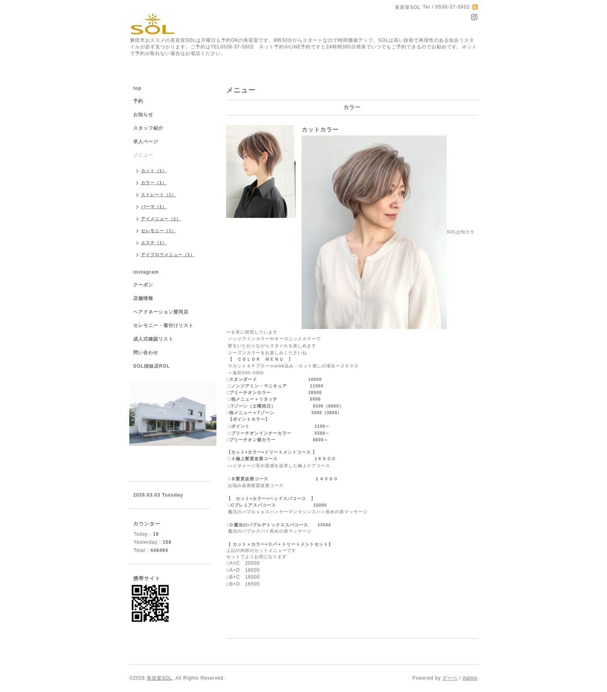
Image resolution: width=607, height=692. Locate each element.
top (137, 88)
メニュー (143, 155)
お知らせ (143, 114)
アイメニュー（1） (161, 218)
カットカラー (320, 129)
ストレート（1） (158, 194)
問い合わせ (145, 352)
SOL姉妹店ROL (151, 366)
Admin (470, 678)
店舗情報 (143, 298)
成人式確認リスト (153, 339)
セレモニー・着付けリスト (163, 325)
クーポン (143, 285)
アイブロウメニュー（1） (168, 254)
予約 (138, 101)
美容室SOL (159, 678)
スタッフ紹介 (148, 128)
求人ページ (145, 141)
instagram (146, 272)
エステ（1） (154, 242)
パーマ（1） (154, 206)
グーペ (450, 678)
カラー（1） (154, 182)
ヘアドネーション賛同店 (161, 312)
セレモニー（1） (158, 230)
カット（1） (154, 170)
